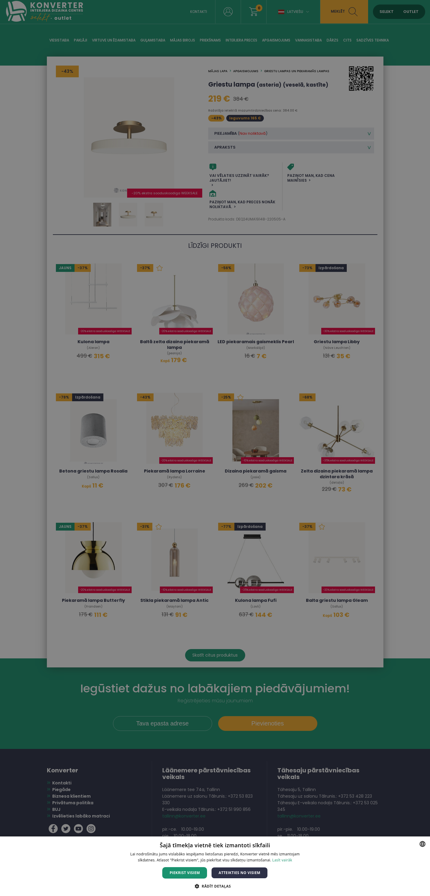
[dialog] (215, 448)
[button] (215, 886)
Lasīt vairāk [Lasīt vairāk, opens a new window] (282, 860)
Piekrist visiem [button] (184, 872)
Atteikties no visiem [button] (239, 872)
